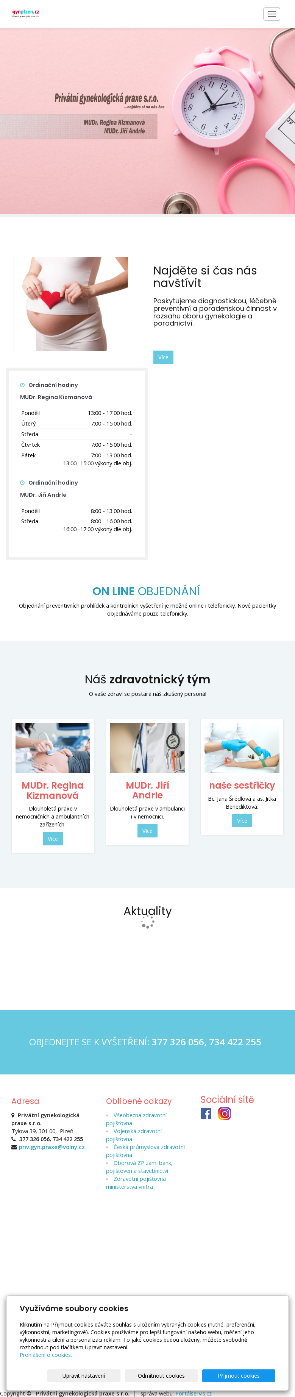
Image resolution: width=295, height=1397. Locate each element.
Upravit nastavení (121, 1375)
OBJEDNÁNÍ (147, 591)
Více (163, 357)
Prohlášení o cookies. (46, 1354)
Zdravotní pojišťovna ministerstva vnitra (136, 1182)
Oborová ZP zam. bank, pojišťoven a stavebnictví (139, 1166)
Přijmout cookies (246, 1375)
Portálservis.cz (193, 1393)
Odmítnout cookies (183, 1375)
